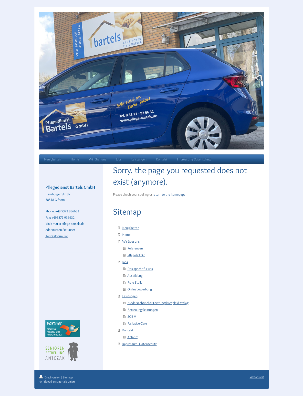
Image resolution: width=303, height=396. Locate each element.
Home (126, 234)
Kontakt (127, 330)
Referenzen (135, 248)
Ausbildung (135, 275)
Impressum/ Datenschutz (139, 344)
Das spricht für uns (140, 269)
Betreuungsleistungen (142, 309)
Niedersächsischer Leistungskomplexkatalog (157, 303)
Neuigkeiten (130, 228)
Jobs (125, 262)
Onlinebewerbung (139, 289)
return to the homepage (169, 194)
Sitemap (68, 377)
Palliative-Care (137, 323)
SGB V (131, 316)
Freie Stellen (135, 282)
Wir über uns (131, 241)
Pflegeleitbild (136, 255)
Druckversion (50, 377)
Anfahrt (132, 337)
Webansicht (257, 377)
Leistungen (129, 296)
